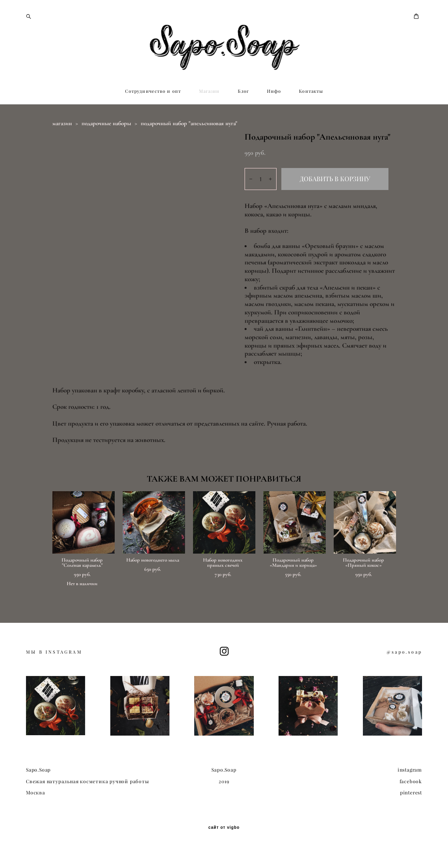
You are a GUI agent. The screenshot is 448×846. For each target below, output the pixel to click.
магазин (62, 123)
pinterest (411, 793)
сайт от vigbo (223, 828)
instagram (410, 770)
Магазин (209, 91)
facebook (411, 781)
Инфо (274, 91)
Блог (243, 91)
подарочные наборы (106, 123)
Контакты (311, 91)
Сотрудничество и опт (153, 91)
